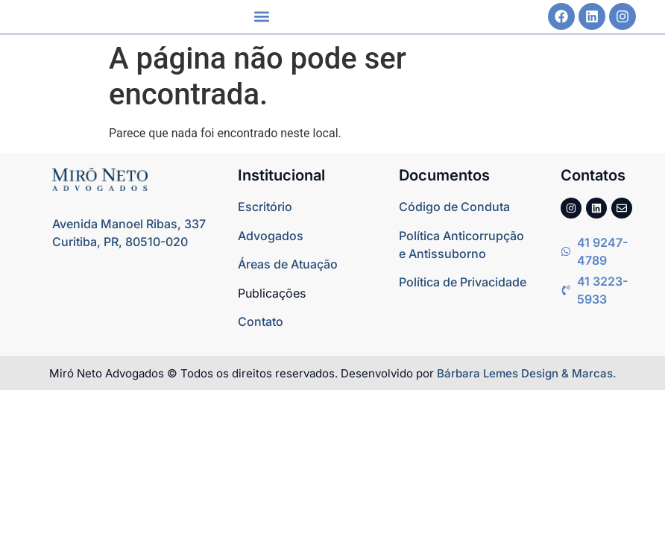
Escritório (265, 206)
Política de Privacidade (462, 281)
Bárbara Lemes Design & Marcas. (527, 373)
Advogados (270, 235)
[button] (262, 16)
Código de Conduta (454, 206)
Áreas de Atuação (288, 264)
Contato (260, 321)
